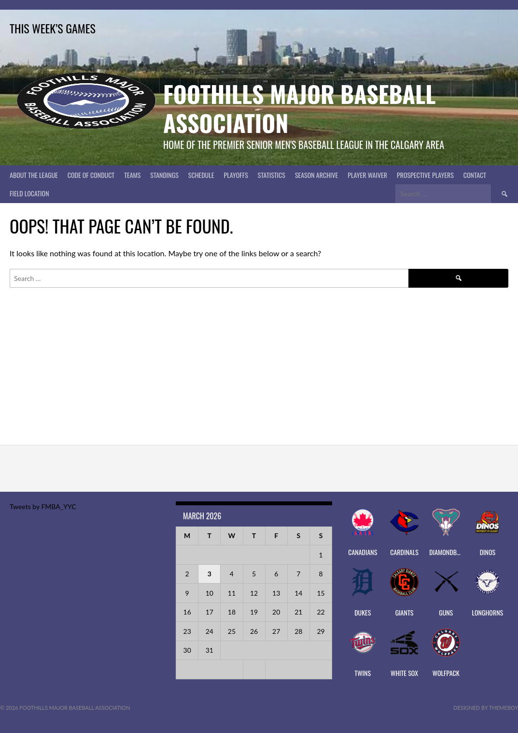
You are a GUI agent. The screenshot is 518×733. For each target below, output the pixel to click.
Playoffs (236, 175)
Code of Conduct (91, 175)
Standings (164, 175)
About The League (34, 175)
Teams (132, 175)
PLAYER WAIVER (367, 175)
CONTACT (474, 175)
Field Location (29, 193)
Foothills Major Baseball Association (299, 108)
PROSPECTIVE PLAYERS (425, 175)
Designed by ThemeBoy (485, 707)
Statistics (271, 175)
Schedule (201, 175)
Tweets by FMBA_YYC (43, 506)
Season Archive (316, 175)
